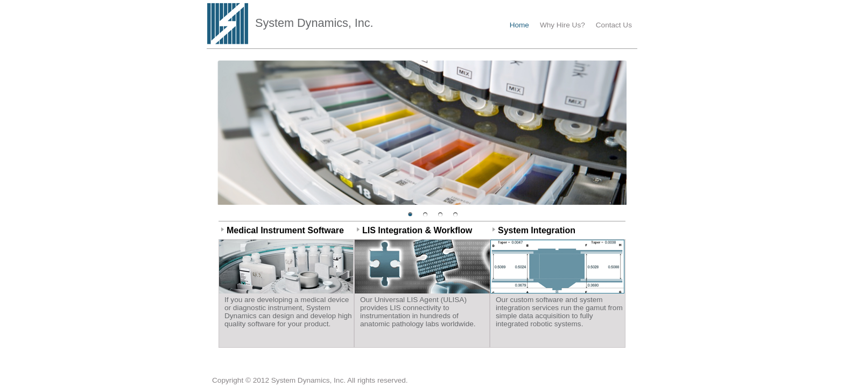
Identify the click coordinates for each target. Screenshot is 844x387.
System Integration (536, 230)
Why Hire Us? (562, 25)
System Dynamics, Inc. (314, 23)
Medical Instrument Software (285, 230)
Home (519, 25)
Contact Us (614, 25)
